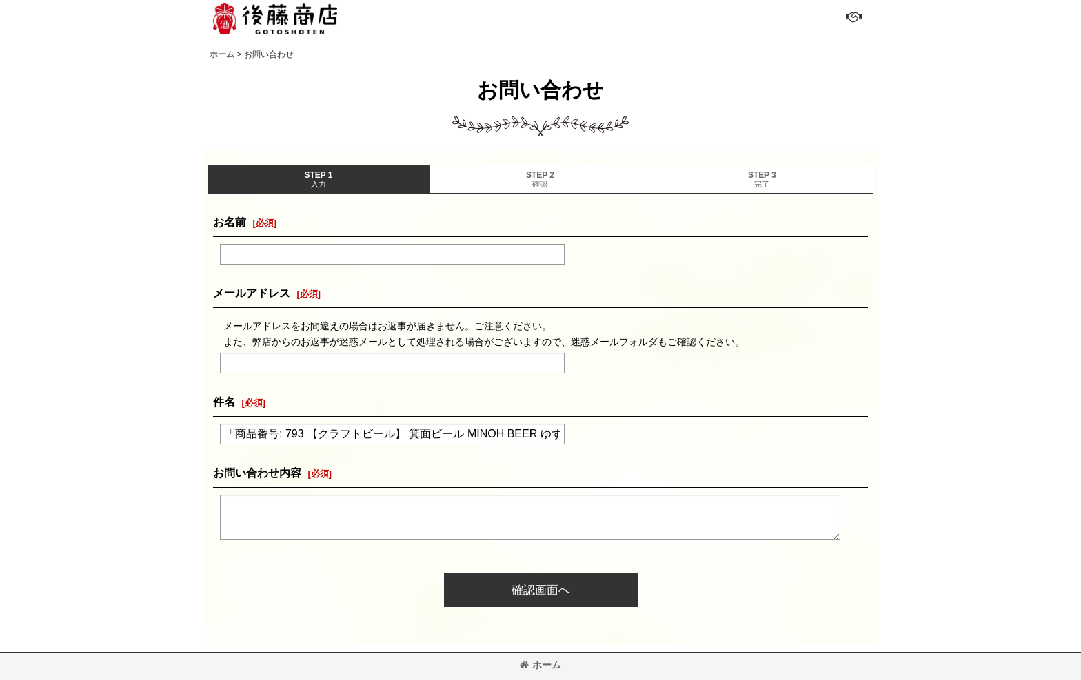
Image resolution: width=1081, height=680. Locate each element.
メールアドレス (251, 293)
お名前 (229, 222)
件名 (224, 401)
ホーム (540, 664)
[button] (852, 17)
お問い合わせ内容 (257, 472)
